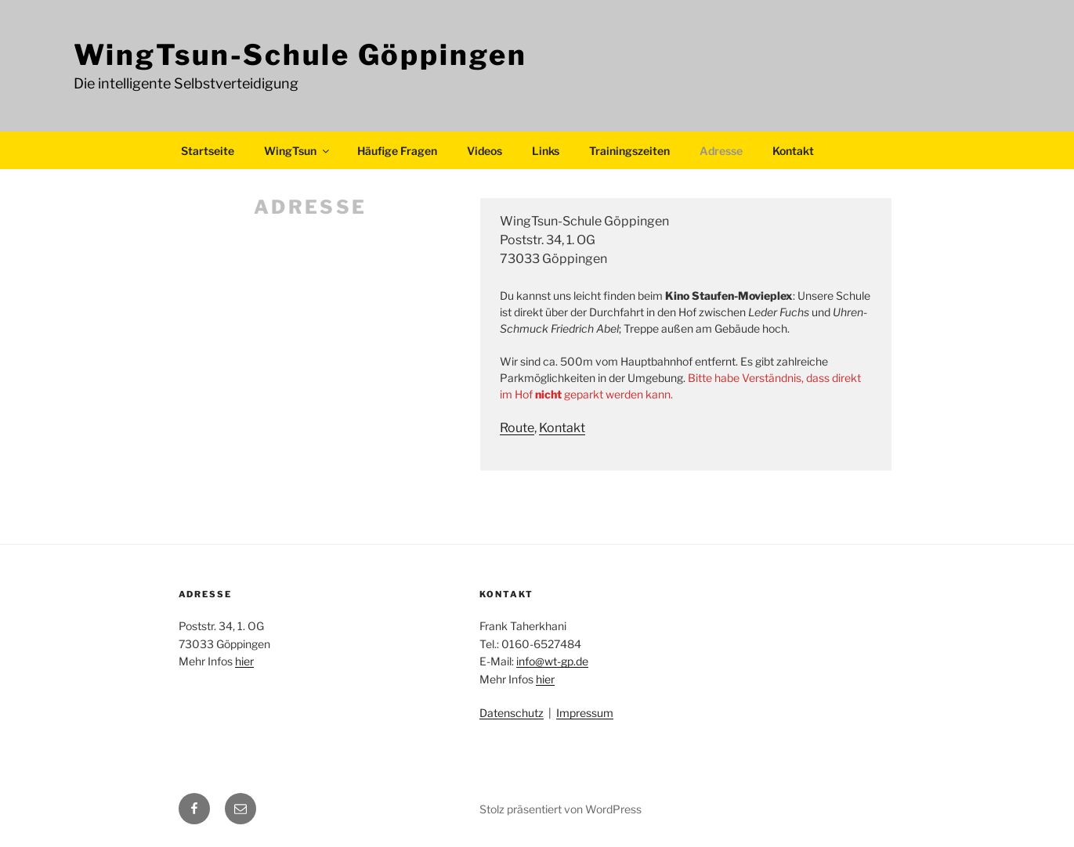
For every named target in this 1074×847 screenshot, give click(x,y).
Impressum (584, 712)
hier (244, 661)
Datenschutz (511, 712)
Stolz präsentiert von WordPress (560, 809)
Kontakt (793, 150)
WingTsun (297, 150)
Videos (484, 150)
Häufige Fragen (397, 150)
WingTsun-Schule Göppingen (300, 55)
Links (545, 150)
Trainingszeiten (629, 150)
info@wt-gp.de (552, 661)
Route (517, 427)
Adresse (721, 150)
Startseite (207, 150)
